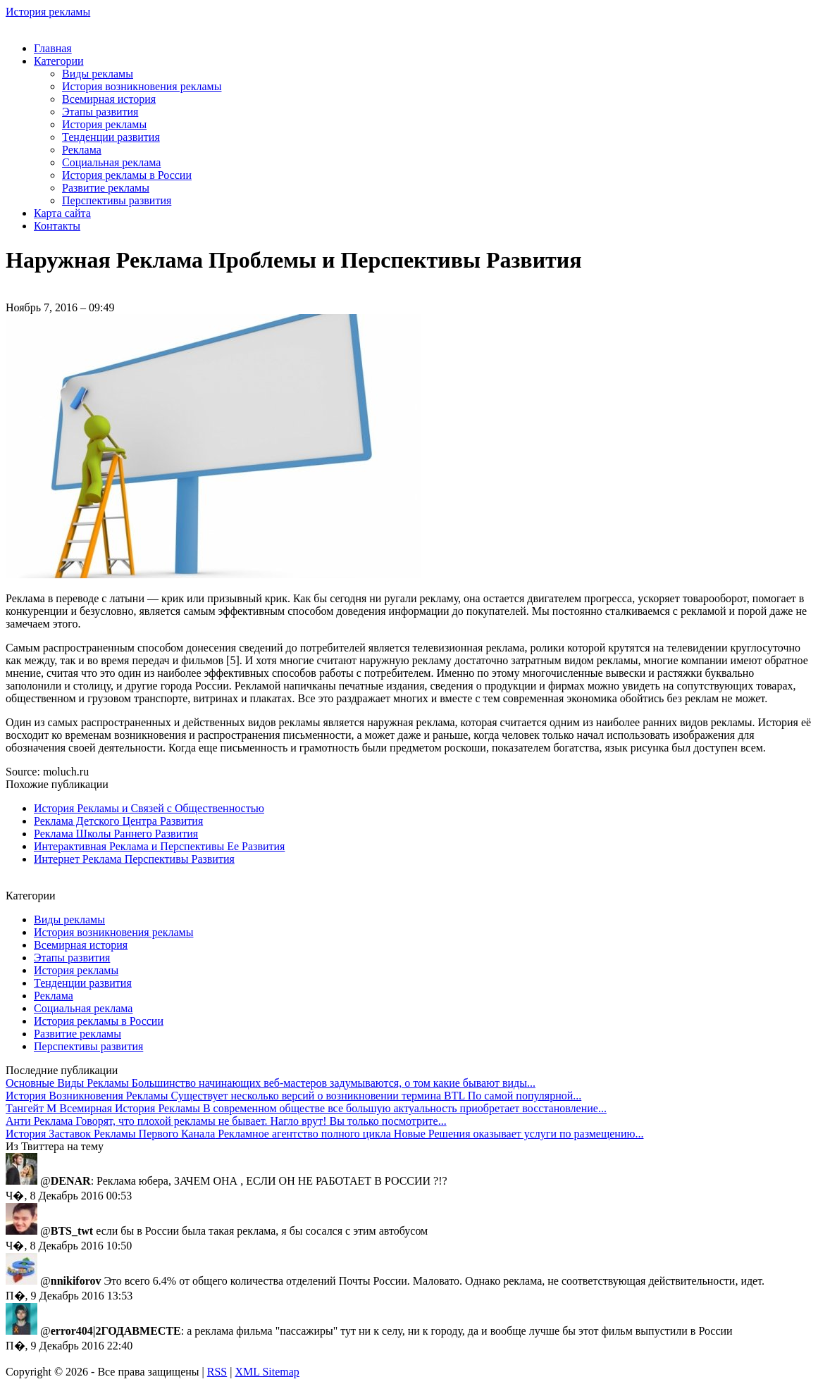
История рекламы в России (127, 175)
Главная (53, 48)
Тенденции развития (111, 137)
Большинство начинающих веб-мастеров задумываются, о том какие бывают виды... (270, 1083)
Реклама (81, 150)
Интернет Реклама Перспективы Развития (134, 859)
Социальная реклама (111, 162)
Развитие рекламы (105, 188)
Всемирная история (109, 99)
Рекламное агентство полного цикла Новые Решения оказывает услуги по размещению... (324, 1134)
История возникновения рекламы (141, 86)
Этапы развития (100, 112)
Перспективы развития (116, 200)
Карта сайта (62, 213)
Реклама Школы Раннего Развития (116, 834)
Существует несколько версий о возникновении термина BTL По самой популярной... (293, 1096)
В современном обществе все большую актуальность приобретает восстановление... (306, 1108)
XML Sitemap (267, 1372)
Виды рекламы (97, 74)
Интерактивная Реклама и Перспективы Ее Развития (159, 846)
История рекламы (48, 12)
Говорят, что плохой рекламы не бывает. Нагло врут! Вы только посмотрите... (226, 1121)
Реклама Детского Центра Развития (118, 821)
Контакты (57, 226)
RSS (217, 1372)
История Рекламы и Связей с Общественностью (149, 808)
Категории (59, 61)
